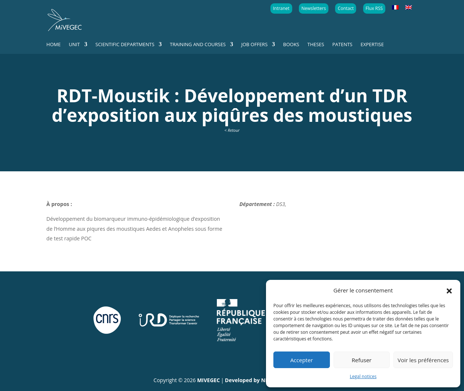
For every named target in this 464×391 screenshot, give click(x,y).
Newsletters (313, 8)
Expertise (372, 45)
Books (291, 45)
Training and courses (198, 45)
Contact (346, 8)
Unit (74, 45)
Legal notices (363, 376)
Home (54, 45)
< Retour (231, 130)
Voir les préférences (423, 360)
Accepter (301, 360)
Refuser (362, 360)
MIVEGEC (208, 380)
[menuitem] (395, 7)
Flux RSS (374, 8)
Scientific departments (124, 45)
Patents (342, 45)
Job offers (254, 45)
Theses (315, 45)
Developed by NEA (248, 380)
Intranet (281, 8)
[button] (449, 290)
